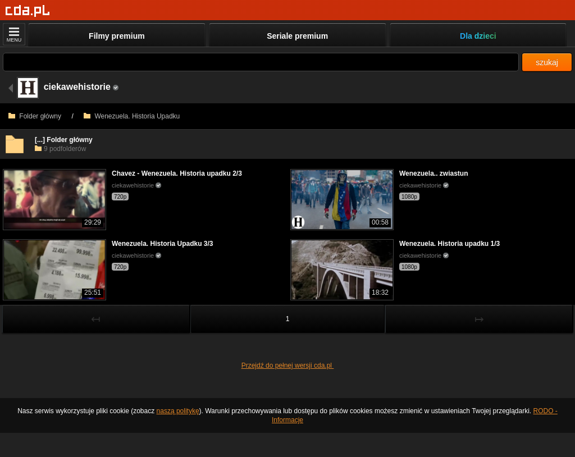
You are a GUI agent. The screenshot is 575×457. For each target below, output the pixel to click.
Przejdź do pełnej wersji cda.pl (287, 365)
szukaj (547, 62)
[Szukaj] (261, 62)
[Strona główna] (28, 11)
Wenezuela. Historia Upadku (132, 116)
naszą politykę (178, 411)
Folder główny (34, 116)
